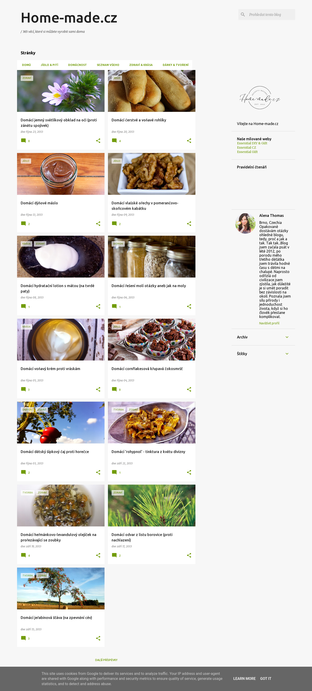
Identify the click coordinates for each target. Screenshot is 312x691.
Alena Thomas (271, 215)
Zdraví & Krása (139, 64)
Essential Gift (247, 152)
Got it (265, 678)
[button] (98, 141)
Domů (25, 64)
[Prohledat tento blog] (271, 14)
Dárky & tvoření (174, 64)
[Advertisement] (213, 138)
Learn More (244, 678)
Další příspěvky (106, 659)
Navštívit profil (269, 323)
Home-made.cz (69, 17)
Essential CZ (246, 147)
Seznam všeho (106, 64)
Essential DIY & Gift (252, 143)
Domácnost (76, 64)
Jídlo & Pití (48, 64)
